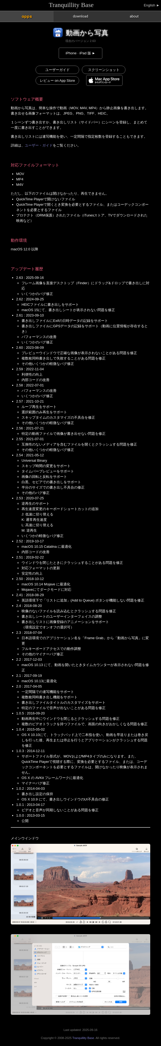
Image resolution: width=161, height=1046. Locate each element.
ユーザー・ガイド (39, 145)
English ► (152, 5)
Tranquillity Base (71, 4)
